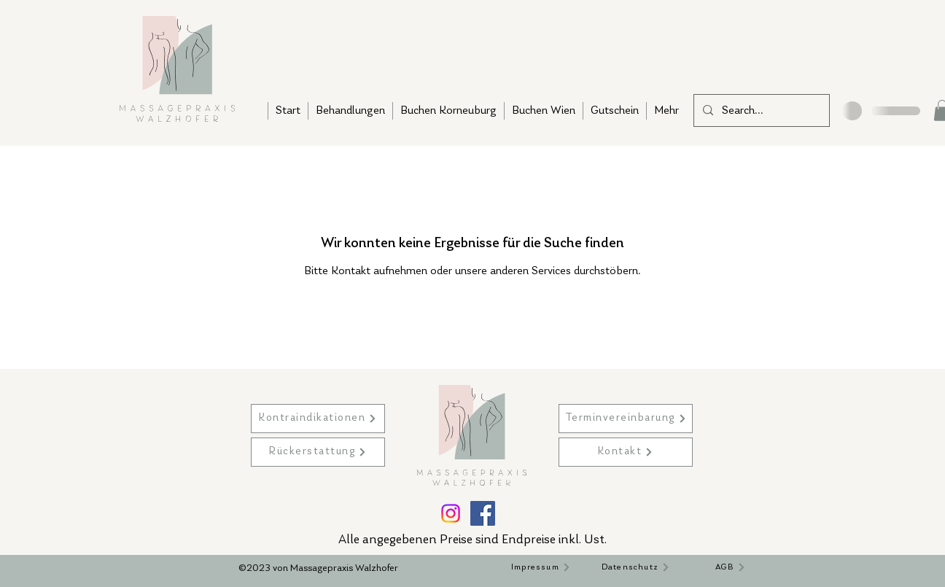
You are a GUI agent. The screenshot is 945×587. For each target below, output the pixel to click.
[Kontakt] (626, 452)
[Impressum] (541, 567)
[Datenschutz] (636, 567)
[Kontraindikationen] (318, 418)
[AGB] (730, 567)
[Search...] (760, 111)
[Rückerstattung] (318, 452)
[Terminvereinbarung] (626, 418)
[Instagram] (450, 513)
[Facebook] (482, 513)
